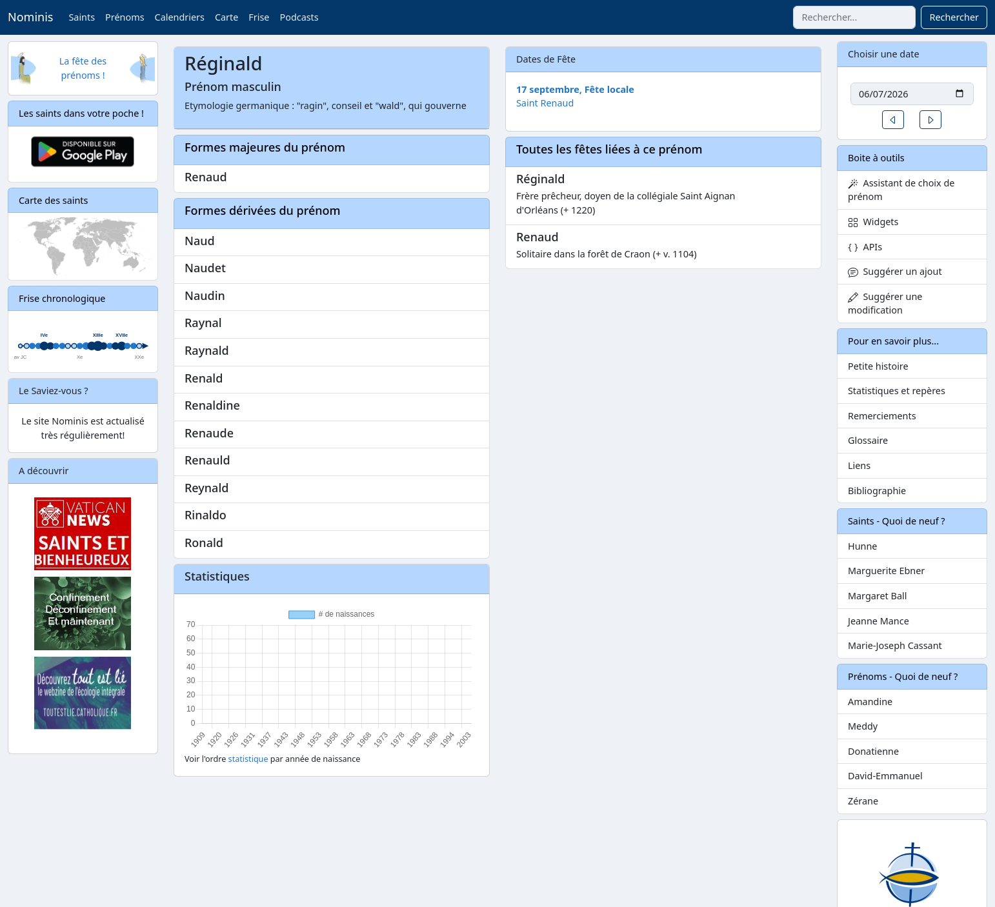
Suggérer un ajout (895, 271)
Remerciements (882, 416)
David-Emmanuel (885, 776)
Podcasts (298, 17)
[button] (893, 119)
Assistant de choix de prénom (901, 190)
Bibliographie (877, 490)
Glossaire (868, 440)
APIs (865, 247)
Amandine (870, 701)
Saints (81, 17)
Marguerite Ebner (886, 570)
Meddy (863, 726)
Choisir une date (884, 54)
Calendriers (180, 17)
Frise (258, 17)
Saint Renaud (545, 103)
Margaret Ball (877, 596)
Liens (859, 465)
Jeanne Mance (878, 621)
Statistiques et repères (896, 390)
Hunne (862, 546)
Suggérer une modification (885, 303)
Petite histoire (878, 366)
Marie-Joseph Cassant (895, 645)
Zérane (863, 801)
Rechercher (954, 17)
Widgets (873, 221)
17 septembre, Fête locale (575, 89)
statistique (248, 758)
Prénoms (124, 17)
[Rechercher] (854, 17)
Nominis (30, 17)
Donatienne (873, 751)
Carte (226, 17)
